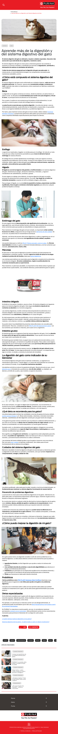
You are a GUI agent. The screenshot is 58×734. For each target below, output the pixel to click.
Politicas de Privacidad (37, 730)
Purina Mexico (14, 11)
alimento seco (6, 369)
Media (44, 640)
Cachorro (31, 640)
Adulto (5, 640)
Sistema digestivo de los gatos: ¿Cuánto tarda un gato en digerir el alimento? (25, 622)
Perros (13, 698)
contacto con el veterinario (18, 611)
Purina (13, 706)
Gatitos (12, 640)
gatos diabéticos (36, 256)
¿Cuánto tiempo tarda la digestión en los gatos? (17, 619)
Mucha (37, 640)
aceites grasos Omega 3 (9, 416)
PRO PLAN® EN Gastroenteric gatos (40, 326)
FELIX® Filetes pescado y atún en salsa (34, 243)
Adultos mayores (21, 640)
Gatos (13, 702)
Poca (50, 640)
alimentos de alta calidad (44, 231)
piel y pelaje (14, 442)
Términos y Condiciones (25, 730)
